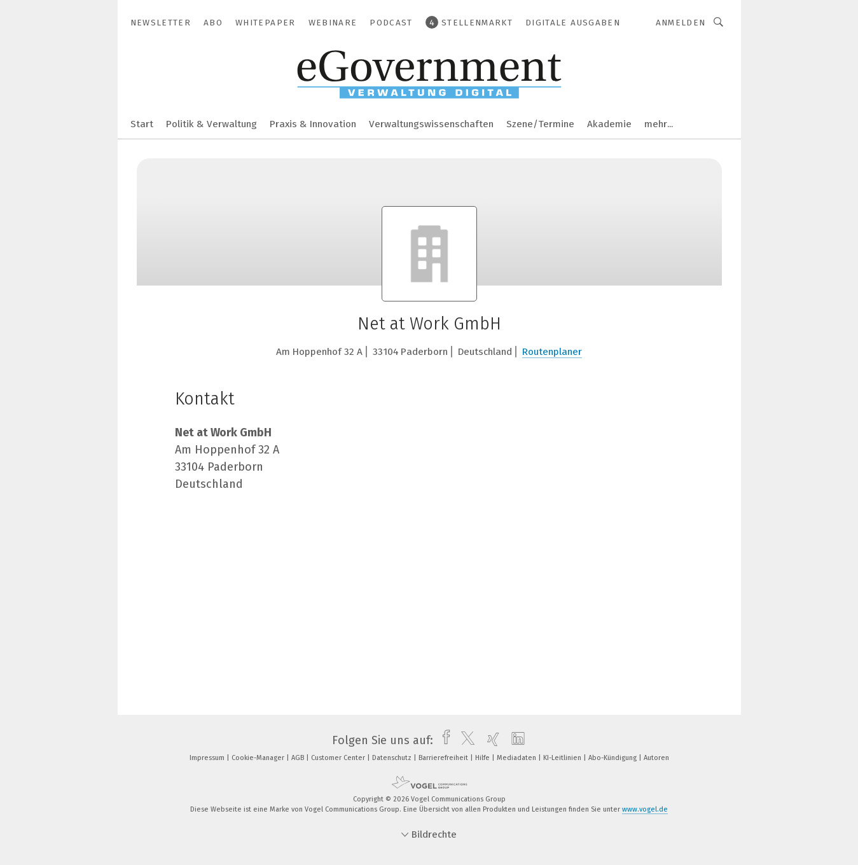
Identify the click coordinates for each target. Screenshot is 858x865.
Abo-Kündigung (613, 758)
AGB (298, 758)
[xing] (490, 740)
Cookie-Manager (259, 758)
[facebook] (443, 740)
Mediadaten (517, 758)
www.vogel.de (645, 809)
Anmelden (681, 22)
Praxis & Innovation (313, 124)
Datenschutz (392, 758)
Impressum (208, 758)
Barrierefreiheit (444, 758)
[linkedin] (515, 740)
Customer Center (339, 758)
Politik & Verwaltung (211, 124)
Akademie (609, 124)
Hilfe (483, 758)
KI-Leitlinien (563, 758)
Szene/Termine (540, 124)
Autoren (656, 758)
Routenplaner (552, 351)
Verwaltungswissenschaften (431, 124)
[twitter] (464, 740)
